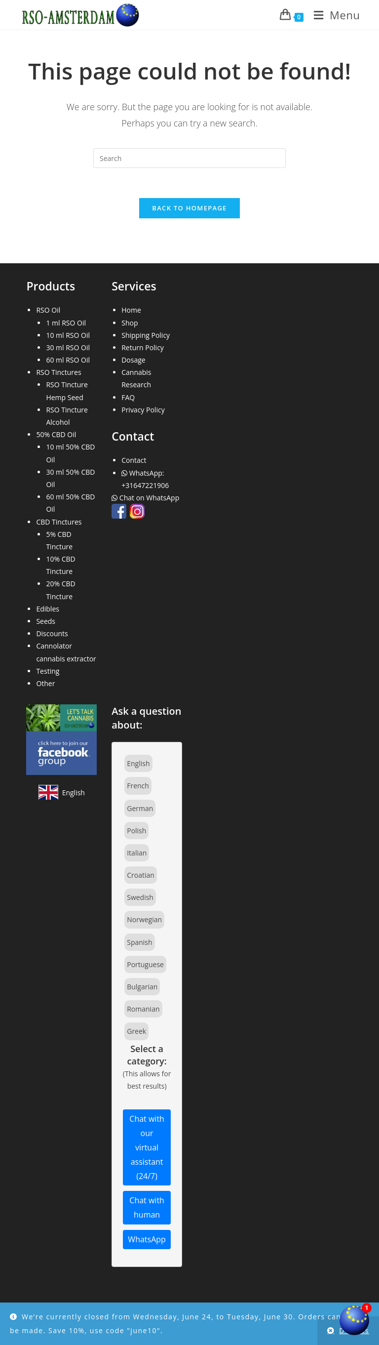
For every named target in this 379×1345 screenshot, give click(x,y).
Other (45, 683)
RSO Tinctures (58, 372)
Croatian (140, 875)
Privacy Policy (142, 409)
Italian (137, 852)
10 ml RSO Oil (68, 335)
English (138, 763)
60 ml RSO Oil (68, 360)
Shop (129, 322)
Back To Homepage (189, 208)
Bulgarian (142, 986)
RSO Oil (48, 310)
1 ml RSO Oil (66, 322)
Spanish (139, 942)
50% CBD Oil (56, 434)
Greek (136, 1031)
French (138, 785)
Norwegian (144, 919)
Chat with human (146, 1207)
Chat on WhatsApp (146, 497)
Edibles (47, 608)
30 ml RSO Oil (68, 347)
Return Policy (142, 347)
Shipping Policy (145, 335)
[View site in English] (61, 792)
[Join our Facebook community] (61, 738)
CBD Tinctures (58, 522)
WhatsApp (147, 1239)
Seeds (45, 621)
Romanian (143, 1009)
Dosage (133, 360)
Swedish (140, 897)
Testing (47, 671)
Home (131, 310)
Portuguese (145, 964)
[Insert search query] (189, 158)
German (140, 808)
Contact (133, 460)
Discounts (52, 633)
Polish (136, 830)
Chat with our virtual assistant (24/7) (146, 1147)
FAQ (128, 397)
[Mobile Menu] (333, 14)
